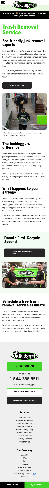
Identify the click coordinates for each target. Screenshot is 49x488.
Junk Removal (25, 417)
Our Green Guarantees (22, 252)
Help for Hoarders (24, 433)
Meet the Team (24, 467)
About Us (24, 455)
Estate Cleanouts (24, 426)
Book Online (24, 366)
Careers (24, 464)
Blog (24, 461)
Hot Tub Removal (24, 436)
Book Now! (17, 85)
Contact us (34, 328)
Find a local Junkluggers (24, 391)
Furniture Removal (24, 423)
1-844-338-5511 (24, 379)
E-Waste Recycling (24, 430)
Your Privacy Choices (24, 474)
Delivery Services (24, 439)
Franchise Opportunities (24, 400)
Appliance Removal (24, 420)
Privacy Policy (24, 470)
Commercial (24, 442)
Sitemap (24, 477)
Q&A (24, 458)
